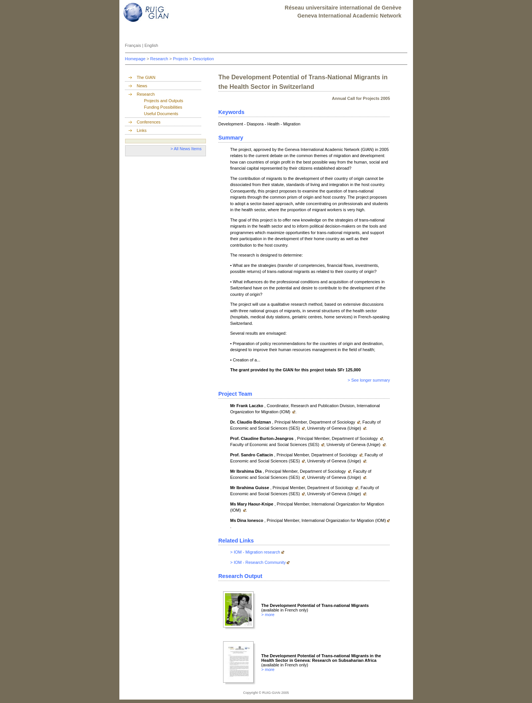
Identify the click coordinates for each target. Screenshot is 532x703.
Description (203, 58)
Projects (181, 58)
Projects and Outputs (163, 100)
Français (133, 45)
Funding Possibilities (163, 107)
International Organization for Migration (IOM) (344, 520)
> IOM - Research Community (258, 562)
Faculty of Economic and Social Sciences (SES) (275, 444)
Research (159, 58)
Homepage (136, 58)
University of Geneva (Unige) (334, 428)
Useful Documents (161, 113)
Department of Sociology (333, 422)
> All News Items (186, 148)
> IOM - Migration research (255, 552)
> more (268, 614)
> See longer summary (369, 380)
